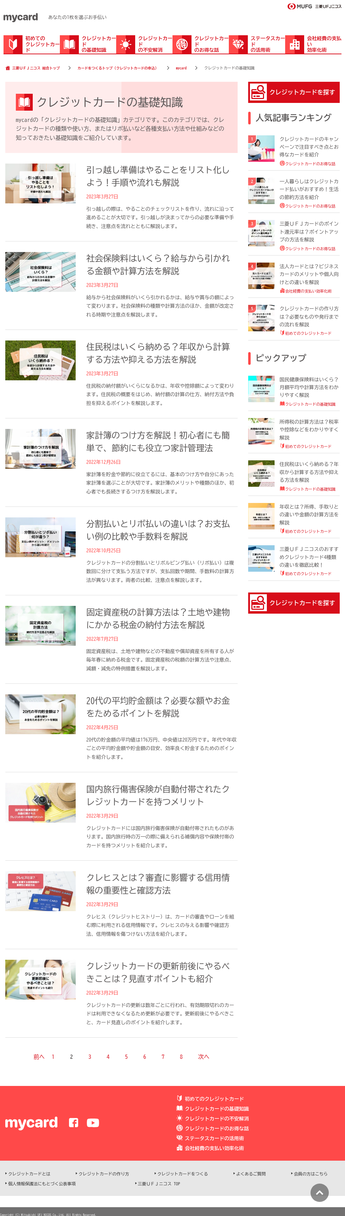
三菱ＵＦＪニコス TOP (159, 1183)
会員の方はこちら (311, 1174)
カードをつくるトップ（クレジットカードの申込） (117, 68)
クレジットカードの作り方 (104, 1174)
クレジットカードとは (29, 1174)
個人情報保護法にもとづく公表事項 (42, 1183)
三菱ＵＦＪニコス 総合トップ (36, 68)
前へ (39, 1057)
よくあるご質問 (251, 1174)
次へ (203, 1057)
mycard (181, 68)
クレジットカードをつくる (182, 1174)
